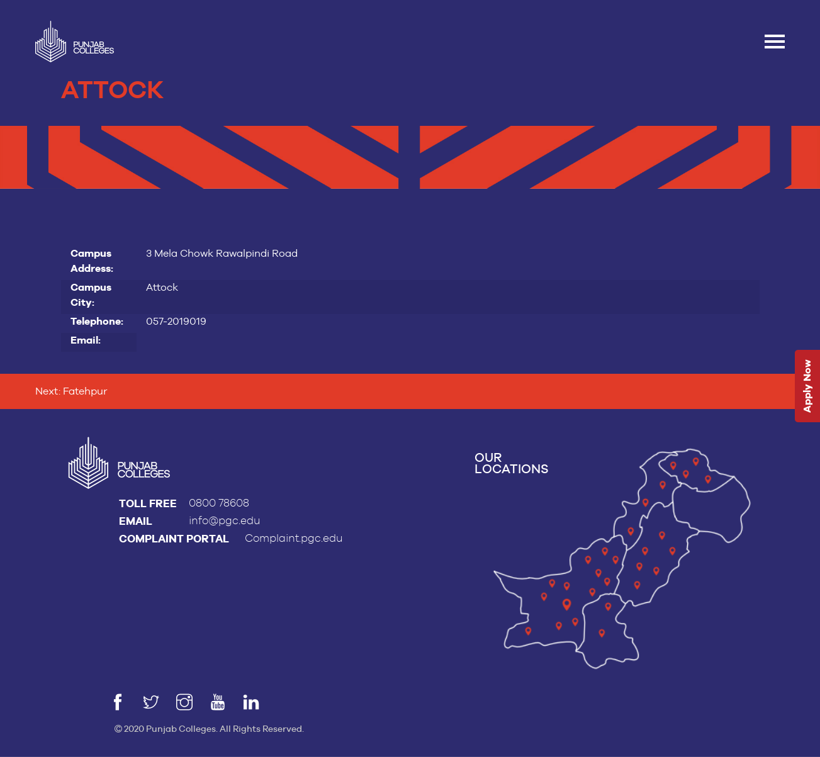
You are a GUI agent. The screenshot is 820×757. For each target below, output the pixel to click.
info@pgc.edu (225, 520)
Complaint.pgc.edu (294, 538)
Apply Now (807, 386)
